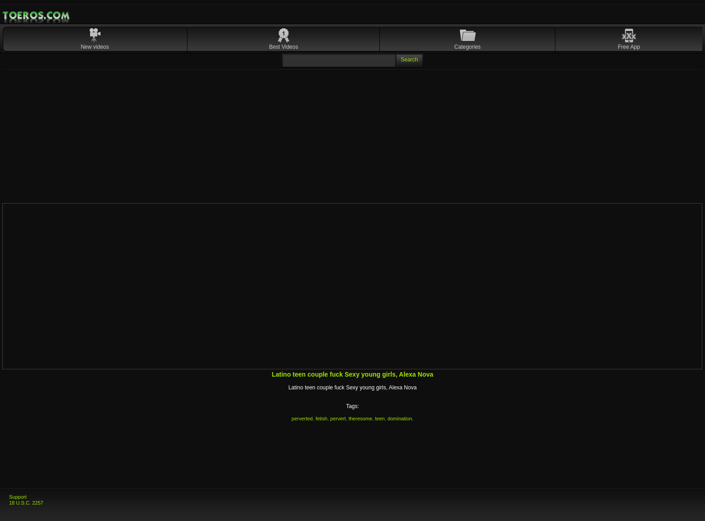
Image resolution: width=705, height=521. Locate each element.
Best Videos (283, 47)
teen (380, 418)
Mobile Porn (37, 15)
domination (400, 418)
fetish (321, 418)
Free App (629, 47)
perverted (302, 418)
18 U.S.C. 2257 (26, 503)
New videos (95, 47)
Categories (467, 47)
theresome (360, 418)
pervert (338, 418)
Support (18, 497)
